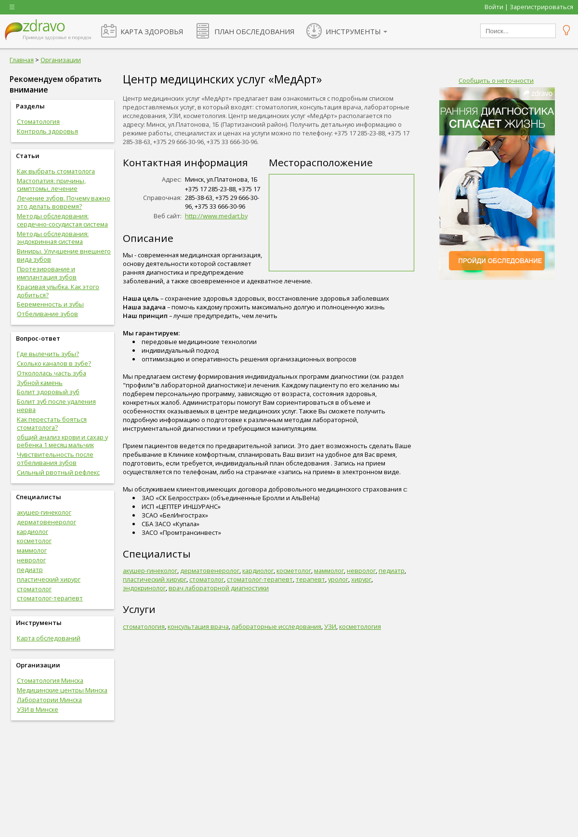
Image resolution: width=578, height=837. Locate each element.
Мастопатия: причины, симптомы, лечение (51, 184)
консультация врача (198, 626)
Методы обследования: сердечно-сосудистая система (62, 220)
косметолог (34, 540)
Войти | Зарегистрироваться (529, 6)
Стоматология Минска (50, 680)
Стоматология (38, 121)
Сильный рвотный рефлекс (58, 472)
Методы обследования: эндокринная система (53, 237)
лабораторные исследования (276, 626)
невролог (31, 560)
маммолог (32, 550)
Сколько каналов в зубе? (54, 363)
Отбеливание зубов (47, 313)
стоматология (144, 626)
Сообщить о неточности (496, 80)
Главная (22, 59)
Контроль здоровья (47, 131)
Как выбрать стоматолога (56, 171)
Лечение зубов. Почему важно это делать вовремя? (63, 202)
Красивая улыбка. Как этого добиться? (58, 290)
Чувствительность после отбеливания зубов (55, 458)
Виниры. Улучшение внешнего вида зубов (64, 255)
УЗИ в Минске (37, 709)
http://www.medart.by (216, 216)
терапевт (310, 579)
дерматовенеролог (46, 522)
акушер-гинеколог (44, 512)
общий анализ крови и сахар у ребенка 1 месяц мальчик (62, 441)
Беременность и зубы (50, 304)
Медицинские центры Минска (62, 690)
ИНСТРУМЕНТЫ (353, 31)
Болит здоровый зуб (48, 391)
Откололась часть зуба (51, 373)
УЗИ (330, 626)
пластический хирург (48, 579)
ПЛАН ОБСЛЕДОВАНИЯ (254, 31)
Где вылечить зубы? (48, 353)
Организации (60, 59)
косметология (360, 626)
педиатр (30, 569)
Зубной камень (40, 382)
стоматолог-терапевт (50, 598)
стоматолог (34, 589)
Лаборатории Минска (49, 699)
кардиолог (32, 531)
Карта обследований (48, 638)
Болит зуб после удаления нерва (56, 405)
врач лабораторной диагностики (219, 588)
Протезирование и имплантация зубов (47, 273)
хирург (361, 579)
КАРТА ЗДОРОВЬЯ (151, 31)
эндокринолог (144, 588)
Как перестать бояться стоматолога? (52, 423)
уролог (338, 579)
